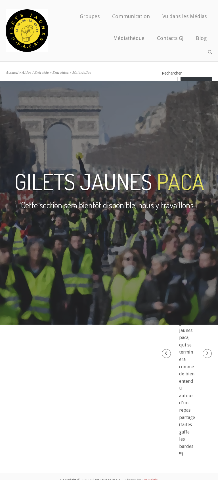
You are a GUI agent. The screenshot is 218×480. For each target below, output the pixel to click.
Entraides (60, 73)
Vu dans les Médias (184, 16)
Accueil (12, 73)
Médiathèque (128, 38)
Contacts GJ (170, 38)
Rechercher (172, 73)
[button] (166, 353)
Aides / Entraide (35, 73)
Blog (201, 38)
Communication (131, 16)
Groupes (90, 16)
